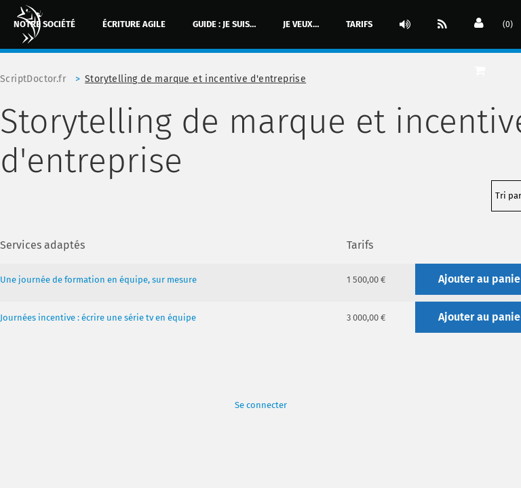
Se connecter (261, 405)
